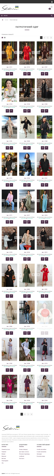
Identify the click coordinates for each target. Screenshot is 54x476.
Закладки (39, 454)
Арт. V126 (44, 400)
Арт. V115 (27, 67)
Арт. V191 (9, 141)
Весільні (4, 458)
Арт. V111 (9, 67)
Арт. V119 (9, 104)
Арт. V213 (44, 252)
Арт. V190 (44, 104)
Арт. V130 (27, 104)
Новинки (4, 451)
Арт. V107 (44, 67)
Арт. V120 (27, 400)
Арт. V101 (44, 289)
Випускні (4, 456)
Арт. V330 (27, 141)
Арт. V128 (44, 326)
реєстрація (6, 70)
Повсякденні (5, 460)
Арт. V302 (27, 289)
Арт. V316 (27, 252)
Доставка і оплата (24, 451)
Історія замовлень (41, 451)
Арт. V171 (9, 215)
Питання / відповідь (24, 454)
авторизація (12, 70)
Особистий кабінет (41, 449)
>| (31, 414)
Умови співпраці (23, 449)
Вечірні (3, 454)
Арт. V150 (27, 178)
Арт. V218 (44, 215)
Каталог (6, 19)
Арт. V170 (9, 252)
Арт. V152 (27, 326)
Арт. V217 (27, 215)
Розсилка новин (41, 456)
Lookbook (21, 456)
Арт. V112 (9, 178)
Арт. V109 (27, 363)
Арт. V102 (9, 363)
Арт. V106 (9, 400)
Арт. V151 (44, 178)
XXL (3, 463)
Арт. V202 (9, 326)
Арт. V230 (9, 289)
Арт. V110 (44, 363)
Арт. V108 (44, 141)
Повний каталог (6, 449)
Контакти (21, 458)
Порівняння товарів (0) (7, 34)
